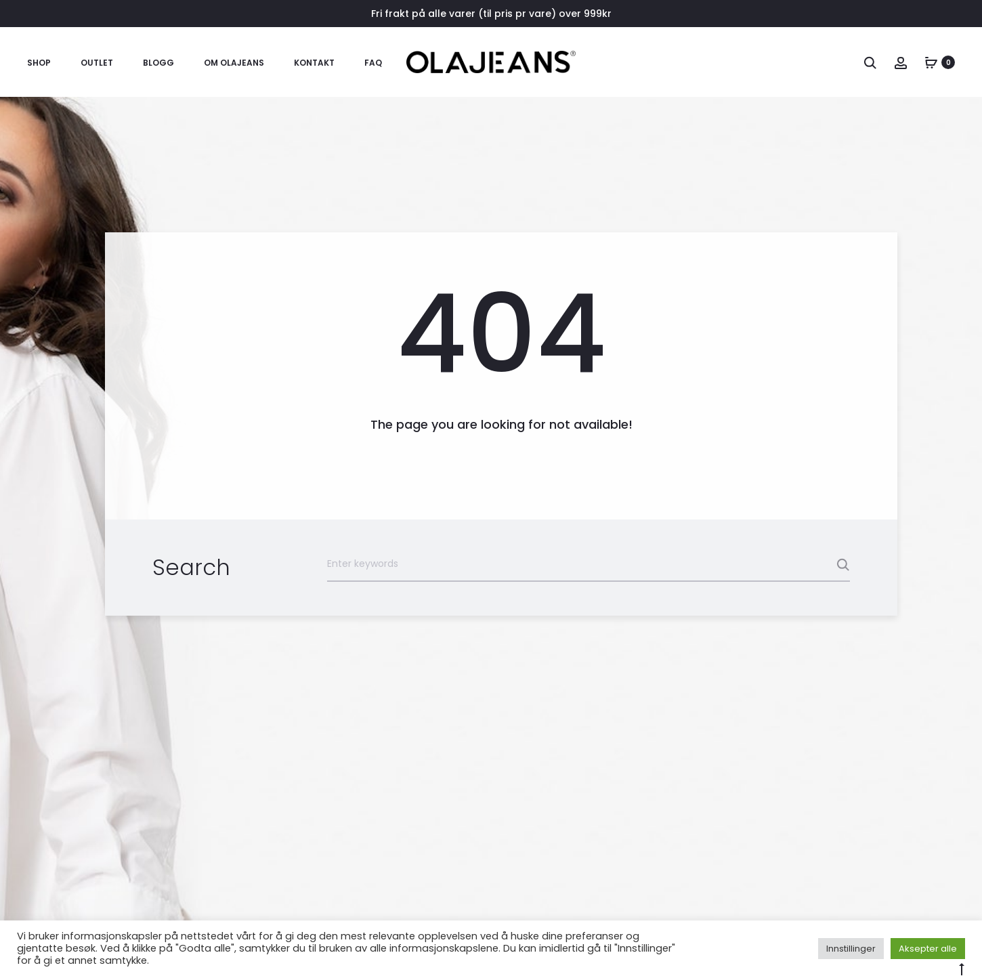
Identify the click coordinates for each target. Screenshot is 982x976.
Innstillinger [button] (851, 948)
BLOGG (158, 62)
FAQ (373, 62)
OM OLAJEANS (234, 62)
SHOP (39, 62)
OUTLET (97, 62)
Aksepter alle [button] (928, 948)
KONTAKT (314, 62)
